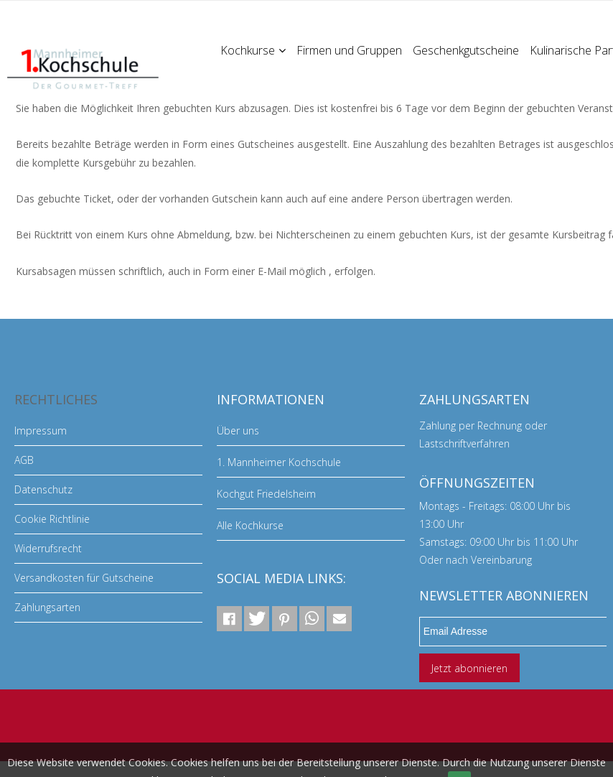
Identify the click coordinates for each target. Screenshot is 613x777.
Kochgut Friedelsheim (266, 494)
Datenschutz (43, 489)
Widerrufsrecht (48, 548)
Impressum (40, 430)
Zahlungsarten (47, 607)
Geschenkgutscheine (466, 50)
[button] (229, 618)
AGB (24, 460)
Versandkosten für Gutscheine (84, 578)
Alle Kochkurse (250, 525)
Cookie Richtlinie (52, 519)
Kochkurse (253, 50)
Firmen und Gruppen (349, 50)
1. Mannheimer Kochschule (279, 462)
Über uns (238, 430)
